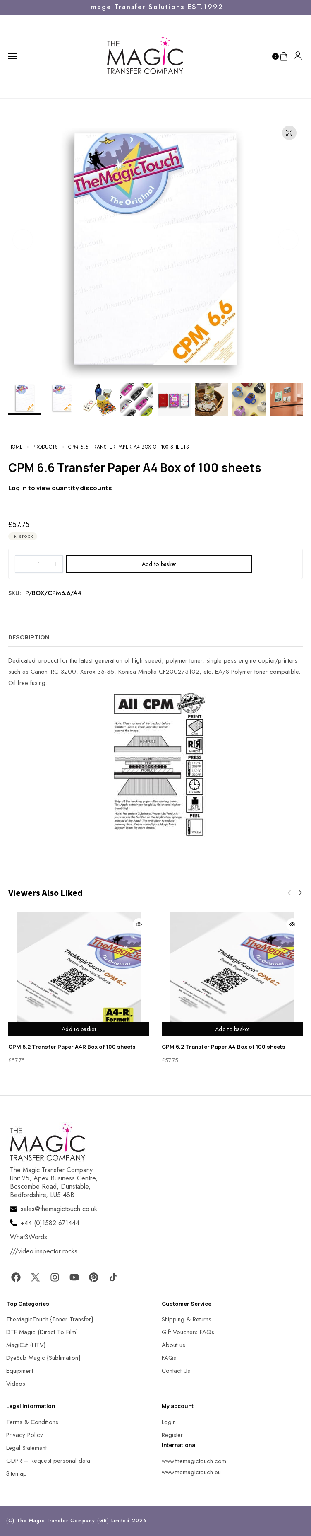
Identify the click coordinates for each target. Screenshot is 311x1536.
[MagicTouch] (145, 55)
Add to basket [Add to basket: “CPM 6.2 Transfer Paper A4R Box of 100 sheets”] (79, 1029)
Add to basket (159, 564)
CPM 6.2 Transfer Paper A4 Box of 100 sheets (223, 1046)
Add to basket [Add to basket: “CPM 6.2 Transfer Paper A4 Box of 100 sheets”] (232, 1029)
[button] (22, 239)
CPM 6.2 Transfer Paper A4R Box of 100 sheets (72, 1046)
